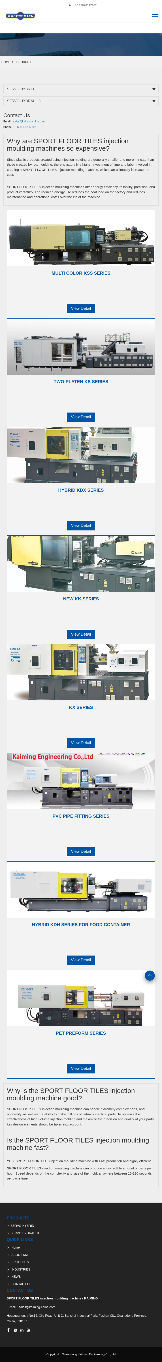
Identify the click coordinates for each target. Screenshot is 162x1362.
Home (5, 62)
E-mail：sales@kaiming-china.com (31, 1307)
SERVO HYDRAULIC (24, 101)
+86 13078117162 (85, 5)
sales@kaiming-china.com (29, 121)
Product (23, 62)
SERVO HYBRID (20, 89)
